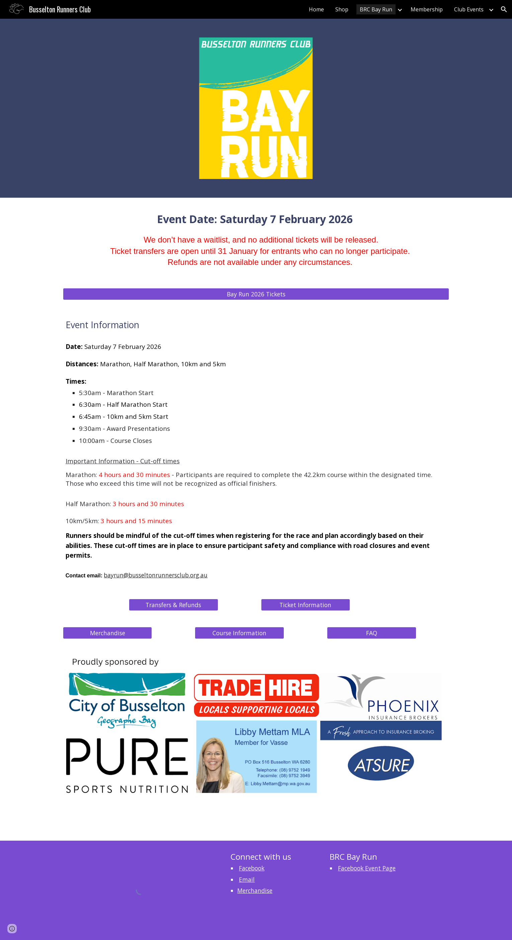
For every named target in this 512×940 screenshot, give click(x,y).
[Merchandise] (107, 633)
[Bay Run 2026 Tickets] (256, 294)
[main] (256, 247)
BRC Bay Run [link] (376, 9)
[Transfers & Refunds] (173, 605)
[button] (504, 9)
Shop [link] (341, 9)
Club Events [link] (469, 9)
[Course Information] (239, 633)
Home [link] (316, 9)
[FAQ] (371, 633)
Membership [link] (427, 9)
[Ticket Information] (305, 605)
